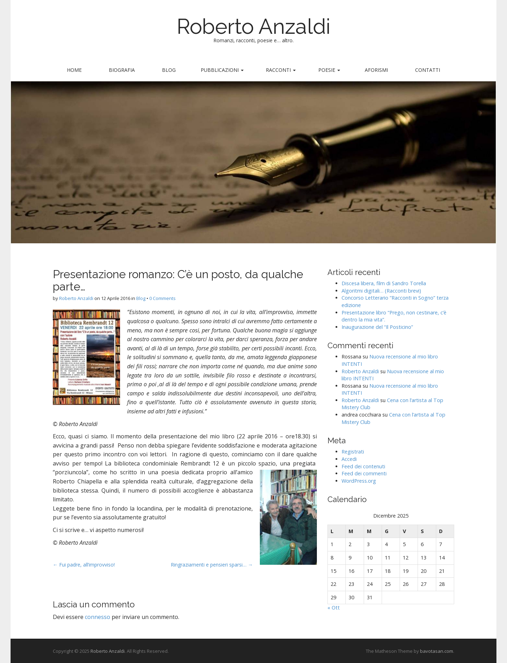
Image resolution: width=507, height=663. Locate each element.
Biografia (122, 70)
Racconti (281, 70)
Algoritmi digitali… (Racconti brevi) (381, 290)
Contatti (427, 70)
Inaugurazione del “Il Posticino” (377, 327)
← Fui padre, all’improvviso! (84, 564)
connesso (97, 617)
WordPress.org (359, 480)
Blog (169, 70)
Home (74, 70)
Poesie (329, 70)
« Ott (333, 607)
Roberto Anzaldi (254, 26)
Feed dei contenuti (363, 466)
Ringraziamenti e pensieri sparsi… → (212, 564)
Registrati (353, 451)
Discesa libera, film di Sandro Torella (384, 283)
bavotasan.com (436, 651)
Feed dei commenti (364, 473)
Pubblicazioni (222, 70)
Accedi (349, 459)
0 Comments (162, 298)
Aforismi (376, 70)
